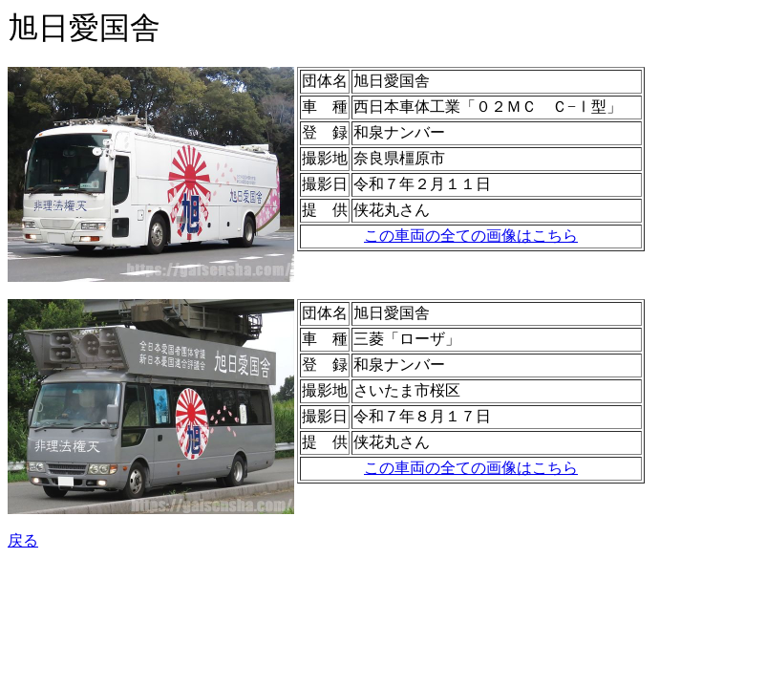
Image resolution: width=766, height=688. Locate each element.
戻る (23, 540)
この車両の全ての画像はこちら (471, 235)
